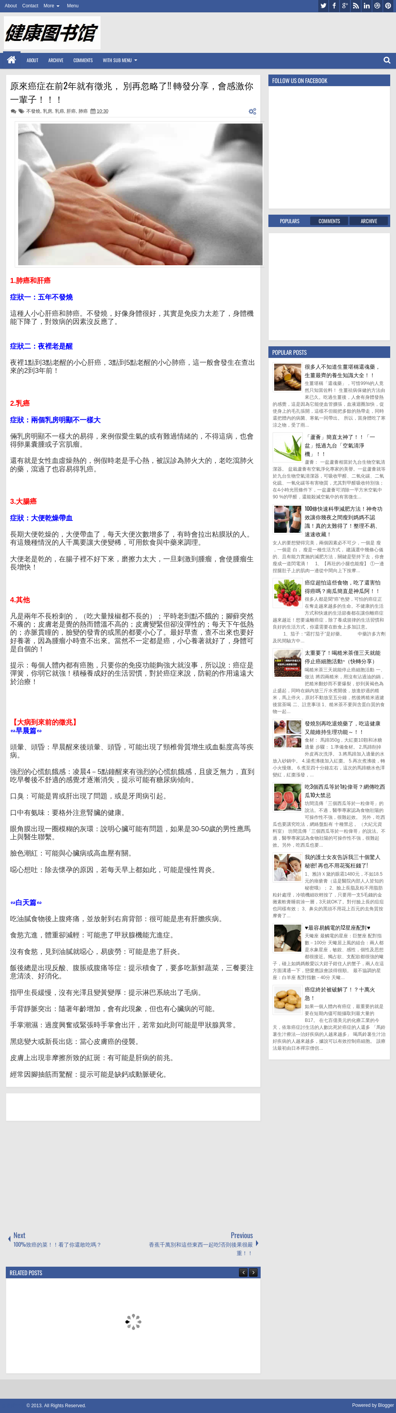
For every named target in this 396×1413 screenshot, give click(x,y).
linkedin (367, 6)
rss (356, 6)
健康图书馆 (13, 1405)
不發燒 (33, 111)
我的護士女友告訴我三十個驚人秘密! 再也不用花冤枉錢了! (343, 860)
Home (11, 60)
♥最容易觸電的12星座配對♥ (337, 927)
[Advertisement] (64, 1175)
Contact (30, 5)
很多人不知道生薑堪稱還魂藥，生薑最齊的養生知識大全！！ (343, 370)
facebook (334, 6)
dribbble (377, 6)
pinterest (388, 6)
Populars (289, 221)
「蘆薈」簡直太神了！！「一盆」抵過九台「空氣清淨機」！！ (340, 444)
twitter (323, 6)
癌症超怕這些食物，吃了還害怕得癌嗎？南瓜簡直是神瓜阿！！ (343, 586)
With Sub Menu (117, 60)
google (345, 6)
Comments (83, 60)
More (49, 5)
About (11, 5)
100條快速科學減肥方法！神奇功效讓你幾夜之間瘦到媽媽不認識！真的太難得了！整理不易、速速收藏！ (343, 521)
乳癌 (59, 111)
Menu (73, 5)
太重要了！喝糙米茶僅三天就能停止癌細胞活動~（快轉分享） (343, 656)
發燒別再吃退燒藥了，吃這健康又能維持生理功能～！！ (343, 727)
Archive (55, 60)
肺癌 (83, 111)
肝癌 (71, 111)
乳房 (47, 111)
